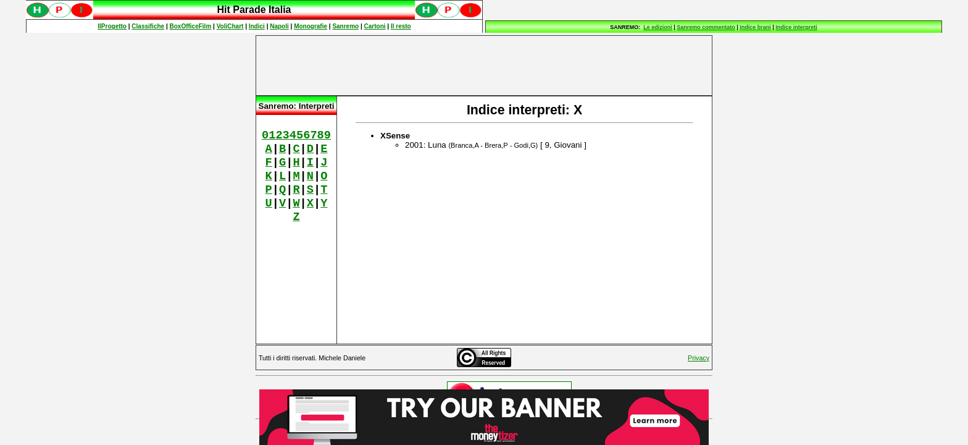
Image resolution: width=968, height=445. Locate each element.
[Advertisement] (484, 65)
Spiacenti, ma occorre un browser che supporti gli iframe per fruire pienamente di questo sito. (254, 16)
